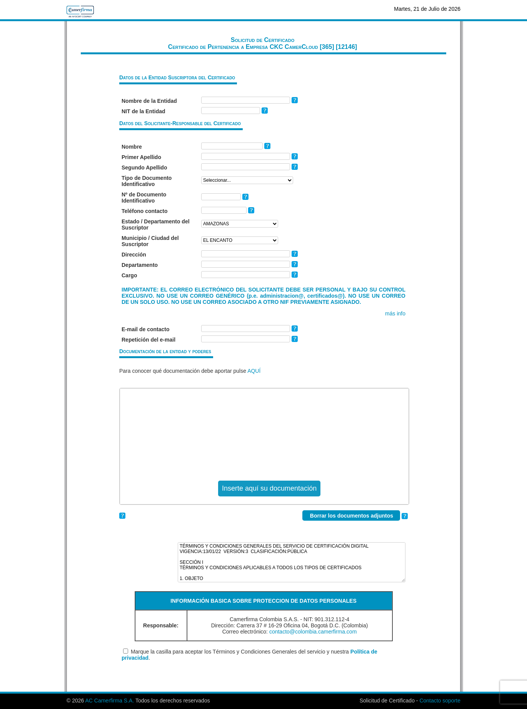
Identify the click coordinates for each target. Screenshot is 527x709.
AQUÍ (253, 371)
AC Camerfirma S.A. (109, 700)
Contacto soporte (439, 700)
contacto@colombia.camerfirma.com (313, 632)
